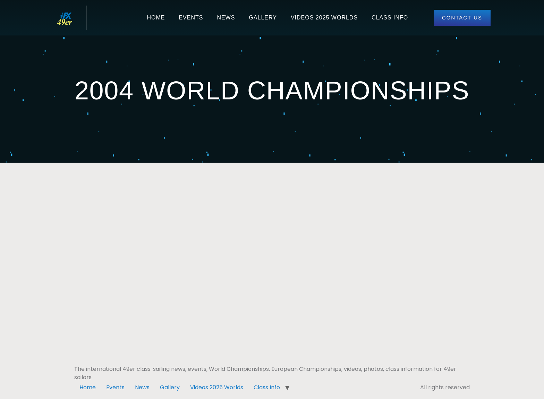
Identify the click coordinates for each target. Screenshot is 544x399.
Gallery (263, 18)
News (226, 18)
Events (191, 18)
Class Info (390, 18)
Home (156, 18)
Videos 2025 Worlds (324, 18)
